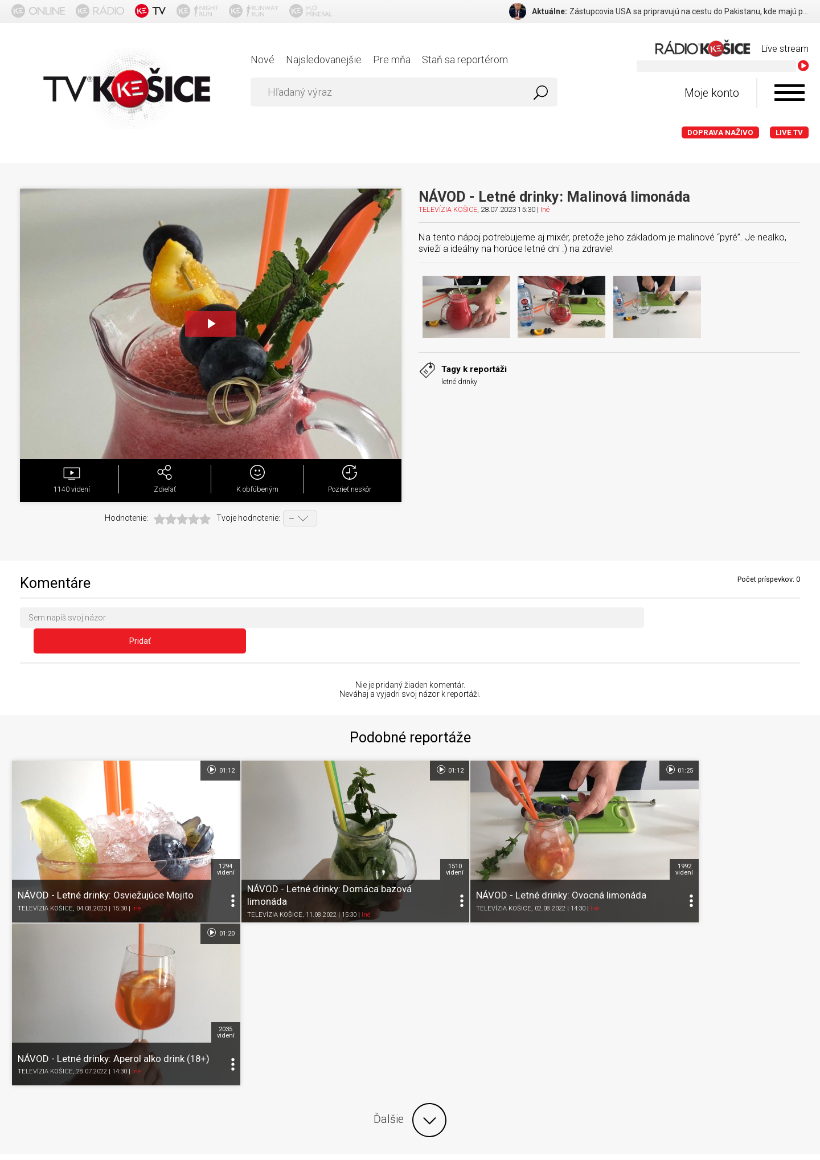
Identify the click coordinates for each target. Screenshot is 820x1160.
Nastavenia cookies (358, 997)
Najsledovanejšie (324, 60)
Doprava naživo (720, 132)
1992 (594, 827)
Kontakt (426, 997)
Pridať (730, 619)
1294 (195, 827)
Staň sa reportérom (465, 60)
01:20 (788, 748)
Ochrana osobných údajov (256, 997)
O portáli (73, 997)
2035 (793, 827)
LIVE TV (789, 132)
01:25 (589, 748)
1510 (395, 827)
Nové (262, 60)
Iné (545, 209)
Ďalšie (410, 915)
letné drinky (459, 381)
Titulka (30, 997)
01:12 (190, 748)
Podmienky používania (147, 997)
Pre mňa (392, 60)
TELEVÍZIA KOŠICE (448, 209)
